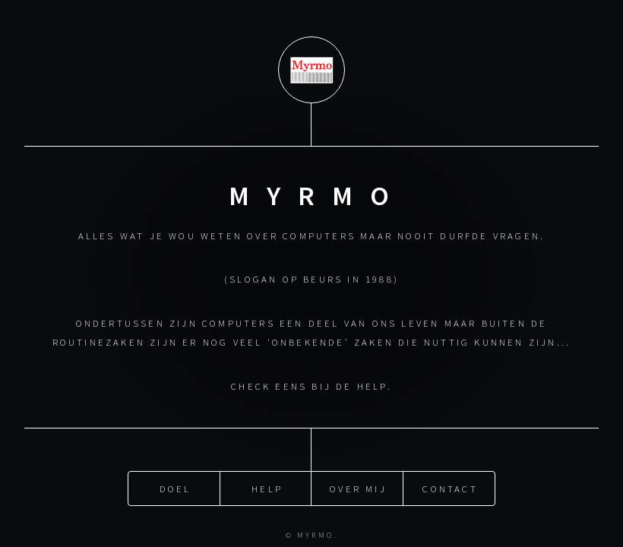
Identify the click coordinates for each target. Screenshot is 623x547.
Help (267, 488)
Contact (449, 488)
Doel (175, 488)
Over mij (358, 488)
